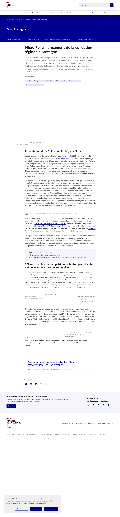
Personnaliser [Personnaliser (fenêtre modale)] (21, 509)
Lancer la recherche (111, 5)
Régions (94, 13)
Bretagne (37, 81)
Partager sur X (31, 460)
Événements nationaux (68, 13)
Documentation (51, 13)
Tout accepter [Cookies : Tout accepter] (51, 509)
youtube (108, 481)
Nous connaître (22, 13)
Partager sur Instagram (41, 460)
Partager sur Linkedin (36, 460)
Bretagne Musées (41, 277)
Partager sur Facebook (26, 460)
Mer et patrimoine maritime (34, 85)
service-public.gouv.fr (104, 499)
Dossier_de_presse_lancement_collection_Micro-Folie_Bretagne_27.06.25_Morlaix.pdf (51, 439)
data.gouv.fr (64, 499)
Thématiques (107, 13)
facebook (98, 481)
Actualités (10, 13)
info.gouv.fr (90, 499)
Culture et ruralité (74, 81)
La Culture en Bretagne (13, 39)
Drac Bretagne (10, 19)
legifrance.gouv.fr (77, 499)
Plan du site (102, 510)
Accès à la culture (47, 81)
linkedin (93, 481)
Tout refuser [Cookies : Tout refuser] (36, 509)
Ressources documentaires (85, 39)
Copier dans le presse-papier (46, 460)
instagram (103, 481)
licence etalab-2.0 (42, 514)
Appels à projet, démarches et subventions (57, 39)
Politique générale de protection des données (84, 510)
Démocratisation (61, 81)
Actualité (28, 81)
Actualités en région (33, 39)
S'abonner (11, 481)
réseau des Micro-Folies (61, 158)
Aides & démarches (38, 13)
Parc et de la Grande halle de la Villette (50, 275)
